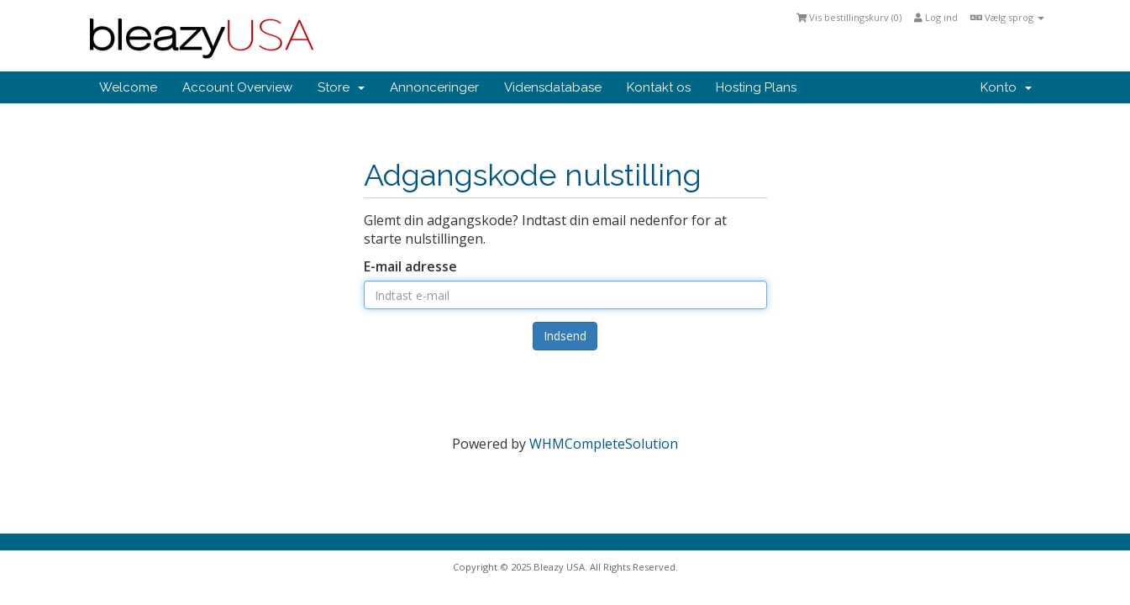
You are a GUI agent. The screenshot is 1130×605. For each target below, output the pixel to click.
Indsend (565, 336)
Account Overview (237, 87)
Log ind (936, 17)
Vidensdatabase (553, 87)
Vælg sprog (1007, 17)
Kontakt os (659, 87)
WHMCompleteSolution (603, 443)
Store (341, 87)
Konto (1006, 87)
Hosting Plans (756, 87)
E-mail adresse (410, 266)
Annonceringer (434, 87)
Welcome (128, 87)
